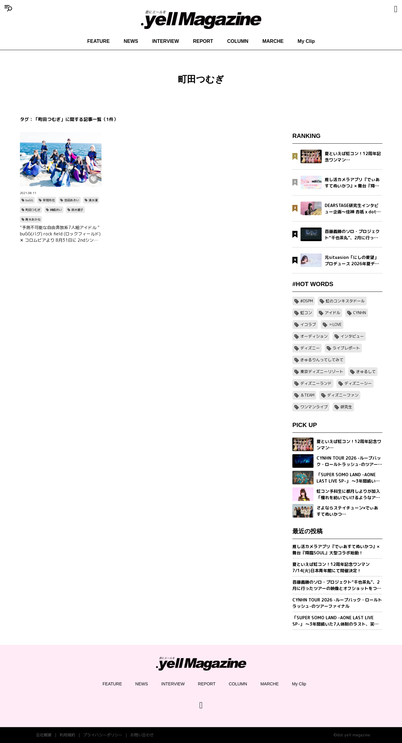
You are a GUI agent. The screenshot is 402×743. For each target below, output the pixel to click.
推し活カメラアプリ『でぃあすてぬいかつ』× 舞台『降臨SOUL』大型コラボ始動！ (335, 550)
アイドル (332, 312)
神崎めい (56, 210)
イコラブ (308, 324)
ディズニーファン (343, 395)
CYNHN (359, 312)
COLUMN (237, 41)
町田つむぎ (32, 210)
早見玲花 (49, 200)
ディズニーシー (358, 383)
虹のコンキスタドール (345, 301)
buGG (29, 200)
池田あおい (71, 200)
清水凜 (93, 200)
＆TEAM (307, 395)
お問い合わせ (142, 735)
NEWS (131, 41)
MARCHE (273, 41)
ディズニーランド (316, 383)
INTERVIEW (165, 41)
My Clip (306, 41)
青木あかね (32, 219)
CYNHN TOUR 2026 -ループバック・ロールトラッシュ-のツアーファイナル (337, 603)
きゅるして (366, 371)
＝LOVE (335, 324)
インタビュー (352, 336)
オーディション (314, 336)
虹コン (306, 312)
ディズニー (310, 348)
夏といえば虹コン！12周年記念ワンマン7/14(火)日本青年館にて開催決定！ (331, 567)
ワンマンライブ (314, 407)
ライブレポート (346, 348)
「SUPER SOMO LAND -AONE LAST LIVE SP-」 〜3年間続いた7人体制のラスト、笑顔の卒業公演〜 (335, 621)
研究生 (346, 407)
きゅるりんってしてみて (321, 359)
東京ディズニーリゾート (321, 371)
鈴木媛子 (77, 210)
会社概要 (44, 735)
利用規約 (67, 735)
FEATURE (98, 41)
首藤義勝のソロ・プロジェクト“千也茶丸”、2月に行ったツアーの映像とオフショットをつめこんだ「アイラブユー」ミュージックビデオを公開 (336, 585)
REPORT (203, 41)
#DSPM (306, 301)
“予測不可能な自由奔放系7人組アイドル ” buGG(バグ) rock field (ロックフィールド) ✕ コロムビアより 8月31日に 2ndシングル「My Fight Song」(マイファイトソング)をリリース (60, 234)
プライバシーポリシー (102, 735)
